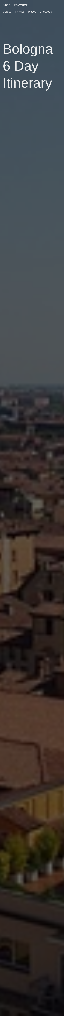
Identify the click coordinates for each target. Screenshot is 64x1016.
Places (32, 11)
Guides (7, 11)
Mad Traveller (15, 5)
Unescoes (46, 11)
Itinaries (19, 11)
